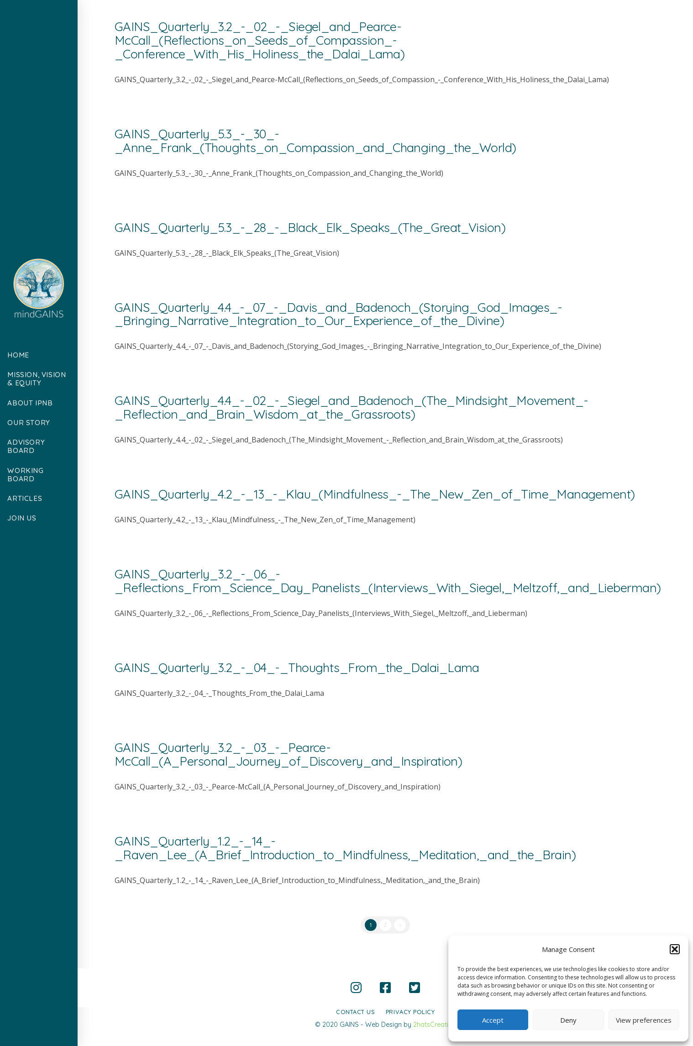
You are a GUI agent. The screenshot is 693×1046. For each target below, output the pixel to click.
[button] (674, 949)
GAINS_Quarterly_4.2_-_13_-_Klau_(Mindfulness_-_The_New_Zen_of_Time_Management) (375, 494)
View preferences (644, 1020)
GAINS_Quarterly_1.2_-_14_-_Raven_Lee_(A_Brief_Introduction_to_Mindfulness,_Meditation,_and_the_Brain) (345, 847)
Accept (493, 1020)
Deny (568, 1020)
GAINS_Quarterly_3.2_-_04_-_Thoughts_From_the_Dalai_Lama (297, 667)
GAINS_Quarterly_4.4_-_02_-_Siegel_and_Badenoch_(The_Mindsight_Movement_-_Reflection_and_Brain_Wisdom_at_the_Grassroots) (351, 407)
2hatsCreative (434, 1024)
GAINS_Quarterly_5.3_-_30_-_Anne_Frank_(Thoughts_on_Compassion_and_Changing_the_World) (315, 140)
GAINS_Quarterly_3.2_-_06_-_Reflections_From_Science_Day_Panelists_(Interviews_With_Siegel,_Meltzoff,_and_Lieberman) (388, 580)
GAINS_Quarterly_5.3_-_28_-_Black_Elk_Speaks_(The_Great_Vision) (310, 227)
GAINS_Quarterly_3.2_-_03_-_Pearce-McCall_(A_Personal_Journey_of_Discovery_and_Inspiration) (288, 754)
